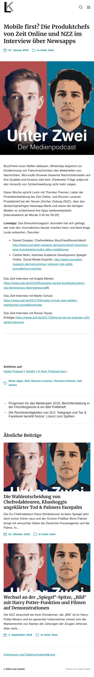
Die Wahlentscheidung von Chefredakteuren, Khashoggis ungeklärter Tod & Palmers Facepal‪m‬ (43, 502)
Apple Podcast (13, 371)
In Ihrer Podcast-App (51, 371)
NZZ (27, 380)
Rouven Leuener (41, 380)
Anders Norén (83, 669)
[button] (81, 7)
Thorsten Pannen (65, 380)
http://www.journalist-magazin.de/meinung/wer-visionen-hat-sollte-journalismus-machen (47, 264)
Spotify (30, 371)
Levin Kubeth (18, 669)
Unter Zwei (47, 50)
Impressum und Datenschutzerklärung (29, 654)
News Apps (16, 380)
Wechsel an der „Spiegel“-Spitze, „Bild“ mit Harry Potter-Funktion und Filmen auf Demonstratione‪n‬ (45, 602)
